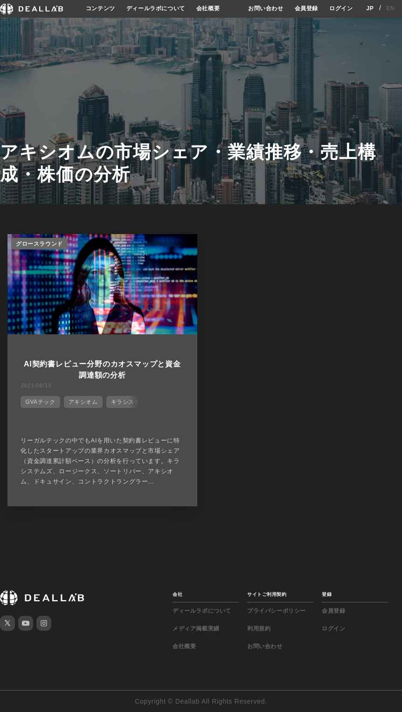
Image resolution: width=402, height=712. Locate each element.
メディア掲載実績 (196, 628)
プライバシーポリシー (276, 611)
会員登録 (306, 8)
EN (390, 8)
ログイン (341, 8)
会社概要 (208, 8)
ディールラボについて (155, 8)
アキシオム (83, 402)
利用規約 (258, 628)
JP (370, 8)
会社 (177, 594)
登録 (327, 594)
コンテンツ (100, 8)
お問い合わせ (266, 8)
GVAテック (40, 402)
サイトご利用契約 (266, 594)
